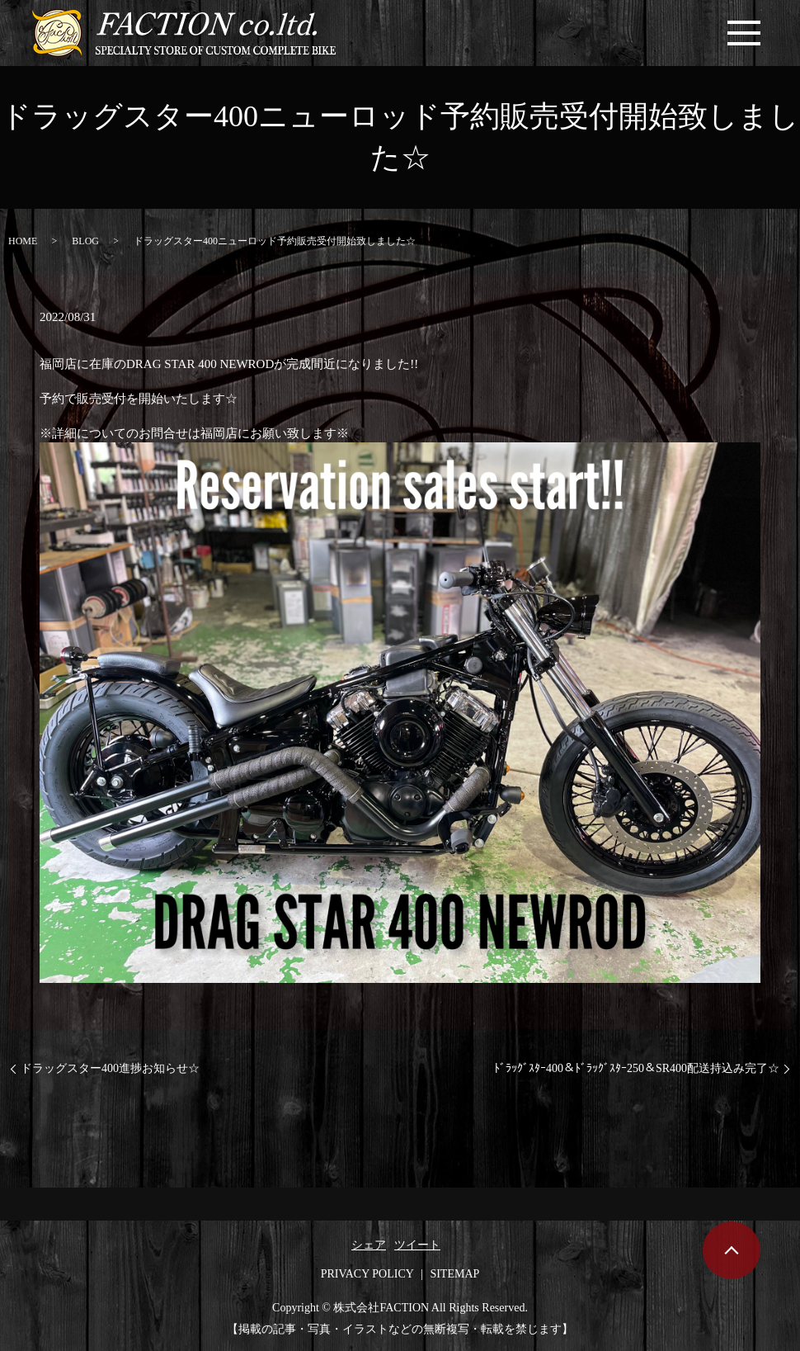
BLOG (85, 241)
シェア (368, 1245)
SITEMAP (454, 1274)
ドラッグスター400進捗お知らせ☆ (110, 1068)
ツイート (417, 1245)
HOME (22, 241)
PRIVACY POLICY (367, 1274)
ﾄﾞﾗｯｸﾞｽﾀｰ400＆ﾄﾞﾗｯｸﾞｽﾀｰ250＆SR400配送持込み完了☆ (636, 1068)
